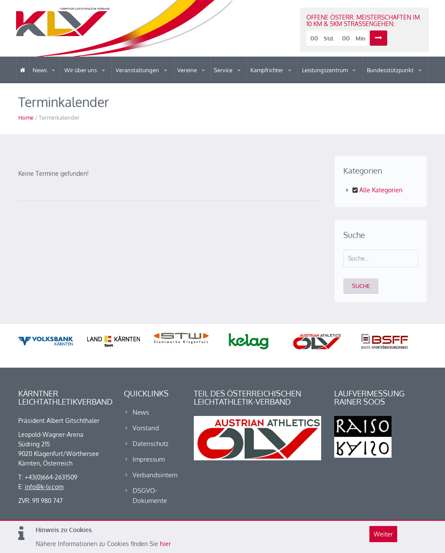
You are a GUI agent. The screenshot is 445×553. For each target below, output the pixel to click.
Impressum (149, 459)
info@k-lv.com (44, 486)
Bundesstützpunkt (391, 70)
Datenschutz (151, 443)
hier (165, 543)
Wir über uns (81, 70)
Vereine (187, 70)
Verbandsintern (155, 475)
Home (25, 117)
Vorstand (146, 428)
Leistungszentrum (325, 70)
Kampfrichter (267, 70)
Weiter (383, 534)
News (40, 70)
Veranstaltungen (138, 70)
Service (224, 70)
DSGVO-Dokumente (150, 495)
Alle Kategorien (377, 190)
